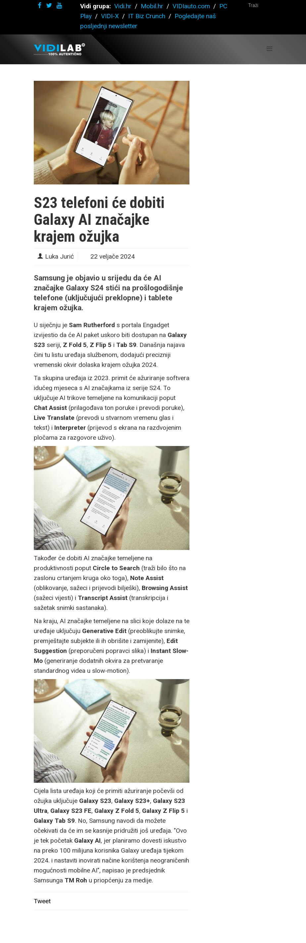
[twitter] (49, 5)
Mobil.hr (152, 6)
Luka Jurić (59, 256)
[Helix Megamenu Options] (269, 48)
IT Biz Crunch (146, 16)
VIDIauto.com (191, 6)
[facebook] (39, 5)
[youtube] (59, 5)
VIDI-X (111, 16)
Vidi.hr (123, 6)
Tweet (42, 901)
